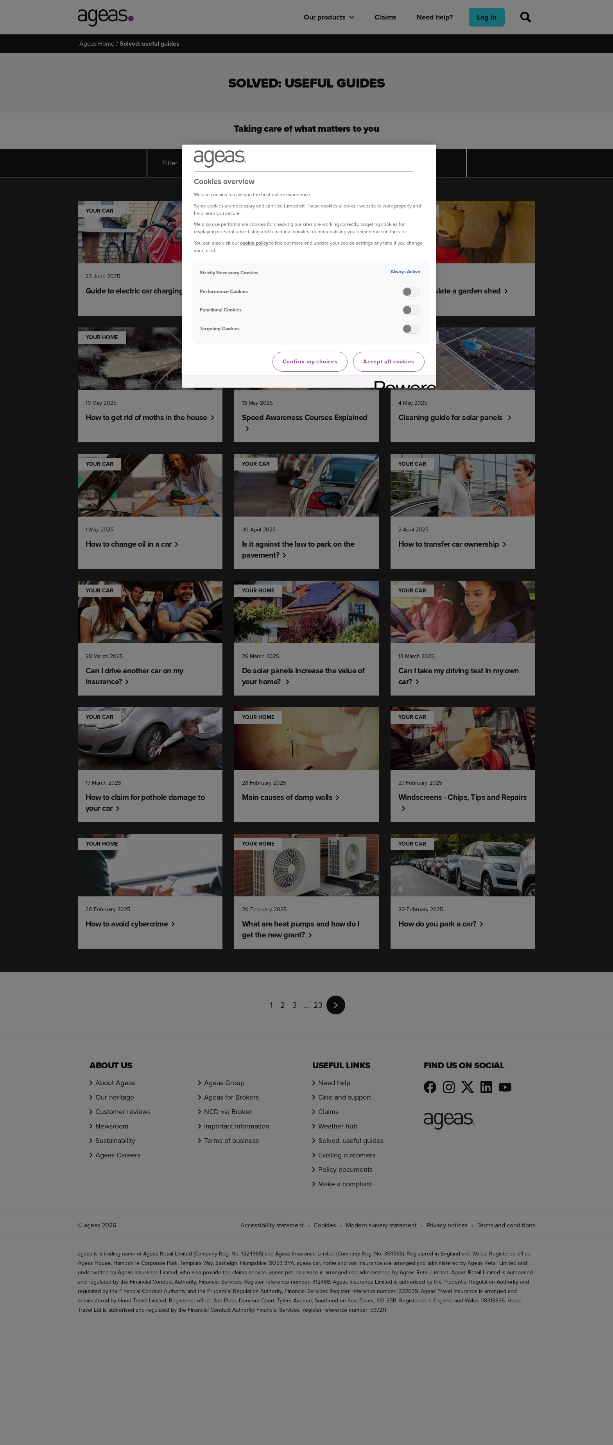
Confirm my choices (310, 362)
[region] (309, 266)
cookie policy (254, 243)
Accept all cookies (388, 362)
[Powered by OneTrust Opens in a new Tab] (402, 383)
